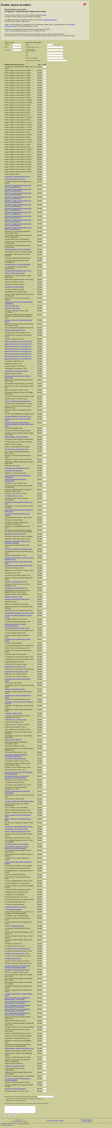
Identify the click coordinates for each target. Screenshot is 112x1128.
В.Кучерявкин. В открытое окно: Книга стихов (19, 613)
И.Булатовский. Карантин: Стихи (15, 330)
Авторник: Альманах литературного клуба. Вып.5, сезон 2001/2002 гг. (18, 216)
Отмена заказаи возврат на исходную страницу (19, 1121)
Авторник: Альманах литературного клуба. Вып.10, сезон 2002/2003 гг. (18, 190)
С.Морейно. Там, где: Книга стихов (16, 719)
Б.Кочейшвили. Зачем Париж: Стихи (16, 588)
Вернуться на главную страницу (55, 1122)
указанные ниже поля (50, 19)
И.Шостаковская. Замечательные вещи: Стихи (19, 1048)
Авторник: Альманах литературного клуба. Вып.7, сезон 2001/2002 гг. (18, 224)
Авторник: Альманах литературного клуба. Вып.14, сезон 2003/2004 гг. (18, 201)
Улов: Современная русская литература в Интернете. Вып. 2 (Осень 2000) (17, 1002)
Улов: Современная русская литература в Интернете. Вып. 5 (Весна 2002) (17, 1013)
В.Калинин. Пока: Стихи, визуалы (15, 534)
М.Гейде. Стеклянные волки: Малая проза (18, 401)
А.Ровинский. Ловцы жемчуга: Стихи (16, 829)
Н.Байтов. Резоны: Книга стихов (15, 273)
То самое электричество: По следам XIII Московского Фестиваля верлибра (17, 966)
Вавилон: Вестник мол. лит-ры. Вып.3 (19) (18, 346)
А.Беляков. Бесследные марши (14, 287)
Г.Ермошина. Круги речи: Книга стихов (17, 468)
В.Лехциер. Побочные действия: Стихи (17, 628)
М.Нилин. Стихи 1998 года (13, 739)
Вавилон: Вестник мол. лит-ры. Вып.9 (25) (18, 358)
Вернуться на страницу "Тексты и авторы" (87, 1121)
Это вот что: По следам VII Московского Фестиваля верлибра (17, 1079)
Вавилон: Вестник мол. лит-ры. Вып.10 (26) (18, 341)
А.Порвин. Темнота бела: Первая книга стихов (19, 801)
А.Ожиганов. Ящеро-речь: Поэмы (15, 758)
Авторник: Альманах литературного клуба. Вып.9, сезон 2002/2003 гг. (18, 228)
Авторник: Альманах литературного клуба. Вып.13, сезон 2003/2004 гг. (18, 197)
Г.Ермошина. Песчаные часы (14, 470)
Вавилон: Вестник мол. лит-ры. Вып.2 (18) (18, 344)
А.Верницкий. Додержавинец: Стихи (16, 371)
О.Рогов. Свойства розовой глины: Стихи (17, 831)
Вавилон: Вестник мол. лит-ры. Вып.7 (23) (18, 356)
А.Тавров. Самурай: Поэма (13, 958)
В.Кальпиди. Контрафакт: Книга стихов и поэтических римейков (17, 542)
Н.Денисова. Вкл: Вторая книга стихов (17, 449)
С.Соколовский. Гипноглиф (13, 909)
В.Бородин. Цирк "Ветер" (12, 308)
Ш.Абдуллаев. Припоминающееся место (17, 176)
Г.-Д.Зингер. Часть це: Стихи (14, 496)
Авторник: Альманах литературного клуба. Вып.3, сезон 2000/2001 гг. (18, 213)
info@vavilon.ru (8, 1126)
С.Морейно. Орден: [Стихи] (13, 713)
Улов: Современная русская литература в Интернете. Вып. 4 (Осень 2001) (17, 1010)
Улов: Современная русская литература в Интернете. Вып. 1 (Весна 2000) (17, 998)
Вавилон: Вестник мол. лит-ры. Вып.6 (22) (18, 353)
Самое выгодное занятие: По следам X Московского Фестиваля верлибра (17, 847)
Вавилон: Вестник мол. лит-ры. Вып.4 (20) (18, 349)
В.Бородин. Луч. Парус (12, 305)
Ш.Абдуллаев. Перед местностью (15, 179)
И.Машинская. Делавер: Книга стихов (16, 671)
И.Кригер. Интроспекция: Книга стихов (17, 599)
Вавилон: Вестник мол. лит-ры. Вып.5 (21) (18, 351)
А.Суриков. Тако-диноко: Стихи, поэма (17, 953)
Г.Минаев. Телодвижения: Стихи (15, 689)
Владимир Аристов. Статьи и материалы (17, 264)
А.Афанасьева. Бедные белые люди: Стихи (18, 270)
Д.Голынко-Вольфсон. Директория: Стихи (18, 416)
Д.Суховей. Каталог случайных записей (17, 948)
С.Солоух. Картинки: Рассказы (14, 926)
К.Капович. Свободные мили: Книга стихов (18, 549)
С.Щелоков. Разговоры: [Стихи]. (15, 1066)
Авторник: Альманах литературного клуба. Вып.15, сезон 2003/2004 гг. (18, 205)
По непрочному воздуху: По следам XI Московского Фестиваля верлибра (17, 776)
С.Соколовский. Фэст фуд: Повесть (16, 907)
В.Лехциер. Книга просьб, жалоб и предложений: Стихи (15, 625)
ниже (44, 15)
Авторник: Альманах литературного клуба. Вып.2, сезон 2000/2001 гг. (18, 209)
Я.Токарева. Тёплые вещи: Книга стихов (17, 969)
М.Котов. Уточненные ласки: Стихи (16, 581)
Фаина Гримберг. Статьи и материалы (16, 437)
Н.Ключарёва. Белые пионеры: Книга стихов (18, 565)
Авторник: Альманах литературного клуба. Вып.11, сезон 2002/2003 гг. (18, 193)
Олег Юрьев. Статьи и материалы (15, 1088)
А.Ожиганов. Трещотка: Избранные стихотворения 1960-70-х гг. (16, 755)
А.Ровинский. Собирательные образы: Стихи (19, 826)
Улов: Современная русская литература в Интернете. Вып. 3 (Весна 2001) (17, 1006)
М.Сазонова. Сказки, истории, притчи (16, 844)
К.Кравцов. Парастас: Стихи (13, 596)
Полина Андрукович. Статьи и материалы (18, 249)
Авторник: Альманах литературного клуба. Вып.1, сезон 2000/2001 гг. (18, 186)
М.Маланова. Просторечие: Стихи (15, 666)
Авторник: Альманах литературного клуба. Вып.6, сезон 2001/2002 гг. (18, 220)
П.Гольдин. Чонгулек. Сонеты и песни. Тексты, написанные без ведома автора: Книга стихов (19, 424)
